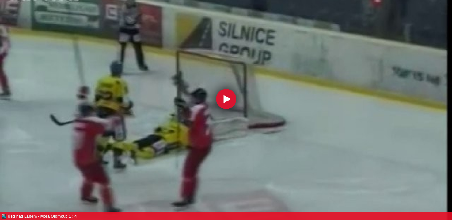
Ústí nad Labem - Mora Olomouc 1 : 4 (42, 216)
